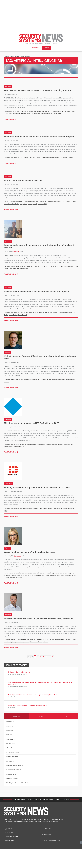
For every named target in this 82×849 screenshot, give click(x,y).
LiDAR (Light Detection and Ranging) (15, 113)
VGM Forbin (54, 821)
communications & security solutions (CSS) (44, 573)
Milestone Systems (63, 444)
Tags (11, 56)
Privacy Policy (8, 819)
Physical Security (53, 508)
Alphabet (7, 380)
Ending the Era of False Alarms (19, 672)
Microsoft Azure (33, 312)
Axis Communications (26, 266)
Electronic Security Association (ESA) (35, 201)
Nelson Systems (68, 157)
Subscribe (35, 48)
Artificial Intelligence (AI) (34, 111)
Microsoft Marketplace (45, 312)
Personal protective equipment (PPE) (64, 380)
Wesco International (16, 577)
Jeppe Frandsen (25, 444)
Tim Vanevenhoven (22, 268)
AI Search (7, 640)
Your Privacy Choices (56, 819)
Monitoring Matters (12, 757)
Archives (65, 716)
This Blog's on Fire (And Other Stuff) (17, 783)
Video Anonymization (22, 642)
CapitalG (29, 380)
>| (52, 657)
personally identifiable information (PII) (64, 312)
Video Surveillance (19, 446)
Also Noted (8, 86)
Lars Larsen (33, 444)
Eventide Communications (44, 157)
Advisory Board (11, 837)
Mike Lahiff (30, 113)
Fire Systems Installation (13, 770)
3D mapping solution (11, 111)
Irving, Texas (23, 204)
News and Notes (11, 774)
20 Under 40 (10, 761)
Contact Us (9, 840)
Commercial (8, 241)
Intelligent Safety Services (47, 575)
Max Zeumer (43, 508)
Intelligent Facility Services (31, 575)
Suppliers (7, 352)
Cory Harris (15, 251)
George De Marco (71, 201)
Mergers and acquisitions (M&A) (47, 444)
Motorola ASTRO (57, 157)
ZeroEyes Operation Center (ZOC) (50, 113)
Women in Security (11, 778)
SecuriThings (12, 268)
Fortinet (22, 508)
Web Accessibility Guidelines (40, 819)
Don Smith (32, 157)
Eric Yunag (44, 266)
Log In (47, 48)
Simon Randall (22, 315)
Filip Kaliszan (36, 380)
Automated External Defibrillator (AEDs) (54, 111)
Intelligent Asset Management (13, 575)
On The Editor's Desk (12, 752)
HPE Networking (53, 266)
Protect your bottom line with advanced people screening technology (32, 695)
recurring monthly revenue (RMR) (37, 204)
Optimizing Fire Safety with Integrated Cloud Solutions (27, 705)
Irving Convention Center (11, 204)
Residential (9, 730)
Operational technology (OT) (64, 575)
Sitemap (15, 819)
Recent (41, 716)
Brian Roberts (24, 157)
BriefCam (39, 640)
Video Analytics (8, 446)
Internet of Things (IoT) (32, 508)
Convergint (37, 266)
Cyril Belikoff (24, 312)
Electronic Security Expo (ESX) (56, 201)
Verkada (6, 382)
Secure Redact (13, 315)
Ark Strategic (22, 111)
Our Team (9, 833)
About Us (8, 829)
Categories (16, 716)
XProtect (45, 642)
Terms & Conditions (25, 819)
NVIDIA (71, 444)
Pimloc (6, 315)
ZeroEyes (37, 113)
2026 (6, 201)
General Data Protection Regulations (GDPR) (62, 640)
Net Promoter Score (47, 380)
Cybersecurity (8, 484)
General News (10, 743)
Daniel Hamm (71, 111)
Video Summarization (36, 642)
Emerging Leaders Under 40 (14, 765)
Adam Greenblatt (10, 573)
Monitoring (8, 419)
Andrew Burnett (16, 640)
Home (6, 56)
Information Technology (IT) (67, 266)
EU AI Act (45, 640)
